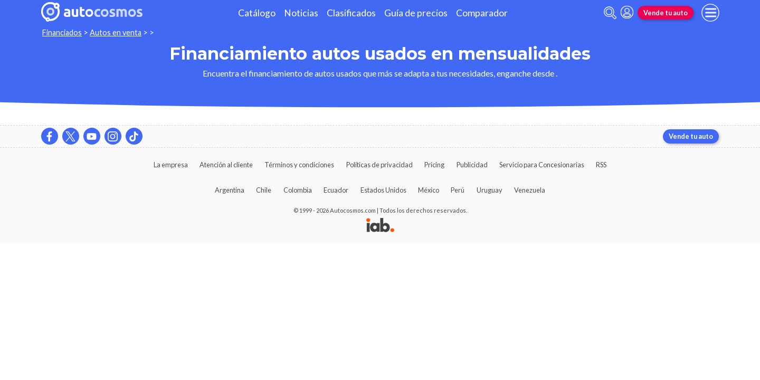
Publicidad (472, 164)
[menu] (710, 13)
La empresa (171, 164)
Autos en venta (115, 32)
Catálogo (257, 12)
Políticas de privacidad (379, 164)
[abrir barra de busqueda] (610, 13)
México (428, 190)
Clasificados (351, 12)
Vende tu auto (665, 12)
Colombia (297, 190)
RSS (601, 164)
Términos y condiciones (299, 164)
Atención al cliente (226, 164)
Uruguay (489, 190)
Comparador (482, 12)
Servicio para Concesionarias (541, 164)
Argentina (229, 190)
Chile (263, 190)
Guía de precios (416, 12)
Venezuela (529, 190)
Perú (457, 190)
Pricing (434, 164)
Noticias (301, 12)
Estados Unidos (383, 190)
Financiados (62, 32)
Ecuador (336, 190)
